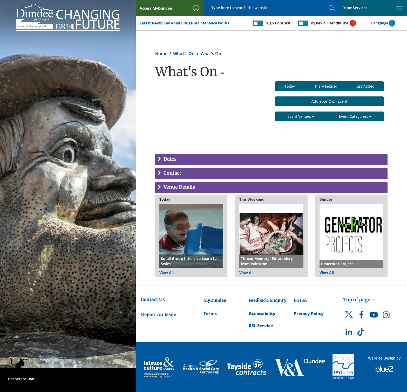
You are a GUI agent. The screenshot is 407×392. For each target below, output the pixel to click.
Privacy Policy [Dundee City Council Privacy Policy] (309, 313)
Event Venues (301, 116)
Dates (169, 159)
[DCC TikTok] (361, 333)
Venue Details (178, 187)
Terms (210, 313)
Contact (171, 173)
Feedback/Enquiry (267, 300)
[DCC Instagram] (386, 316)
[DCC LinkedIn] (349, 333)
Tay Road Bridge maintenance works (196, 23)
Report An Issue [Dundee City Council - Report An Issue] (158, 314)
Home (161, 53)
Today (289, 86)
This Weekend (325, 86)
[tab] (271, 159)
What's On (184, 53)
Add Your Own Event (329, 101)
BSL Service (261, 326)
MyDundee (215, 300)
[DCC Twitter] (349, 319)
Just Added (365, 86)
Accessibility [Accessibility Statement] (262, 313)
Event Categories (355, 116)
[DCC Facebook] (361, 316)
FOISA (300, 300)
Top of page (359, 300)
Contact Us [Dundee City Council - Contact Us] (153, 299)
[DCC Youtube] (373, 316)
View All (166, 272)
